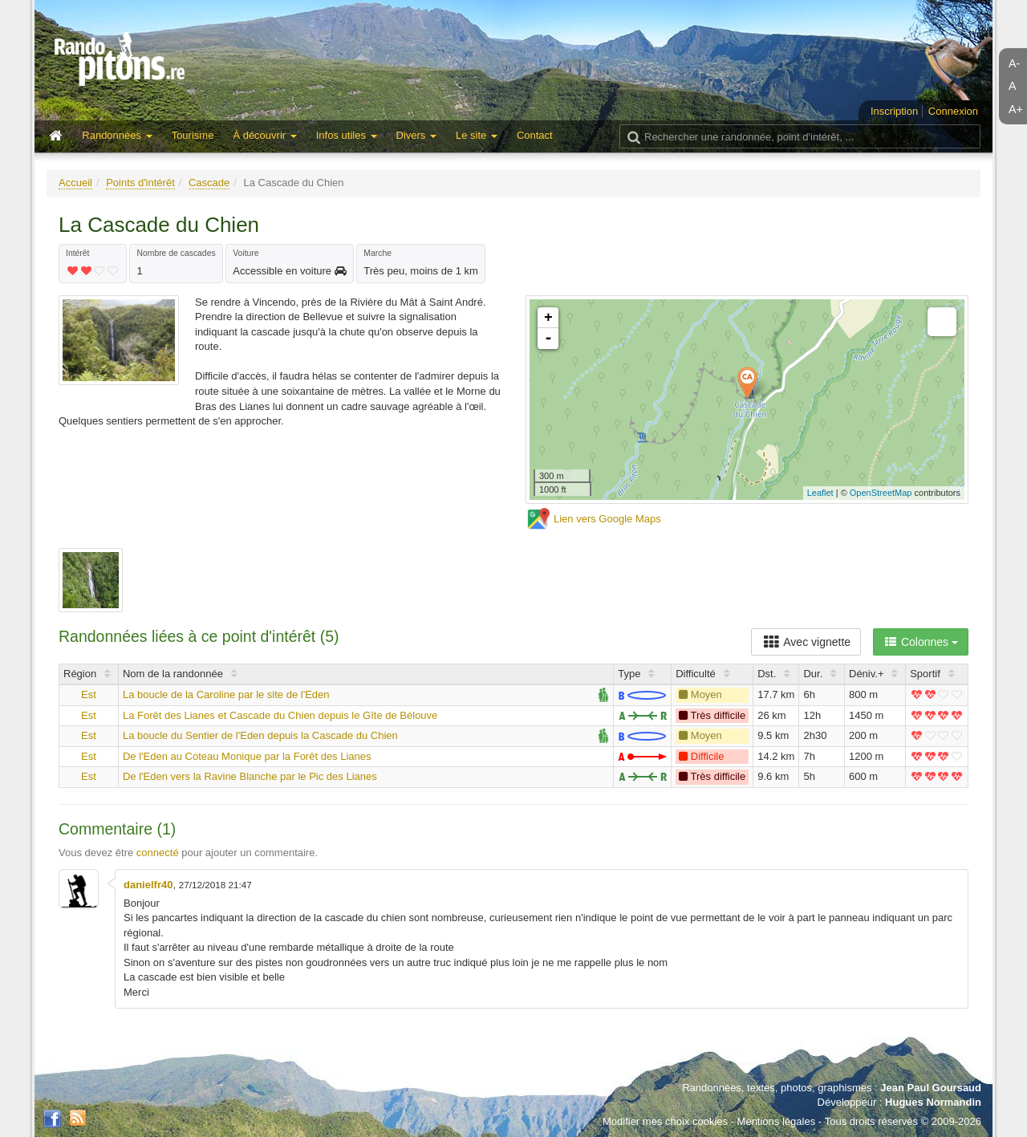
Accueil (75, 183)
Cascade (209, 183)
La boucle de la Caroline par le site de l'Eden (226, 694)
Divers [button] (416, 135)
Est (88, 694)
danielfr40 (148, 885)
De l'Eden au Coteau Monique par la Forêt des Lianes (247, 756)
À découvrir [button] (264, 135)
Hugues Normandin (933, 1102)
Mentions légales (776, 1121)
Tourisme (193, 135)
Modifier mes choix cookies (665, 1121)
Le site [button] (476, 135)
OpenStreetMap (881, 492)
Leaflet (820, 492)
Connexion (953, 111)
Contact (535, 135)
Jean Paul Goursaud (930, 1088)
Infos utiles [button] (346, 135)
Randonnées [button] (117, 135)
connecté (157, 853)
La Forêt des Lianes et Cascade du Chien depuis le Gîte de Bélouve (280, 715)
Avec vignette (805, 642)
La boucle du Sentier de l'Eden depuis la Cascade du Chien (260, 735)
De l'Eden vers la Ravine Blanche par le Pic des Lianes (250, 776)
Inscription (894, 111)
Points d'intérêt (140, 183)
